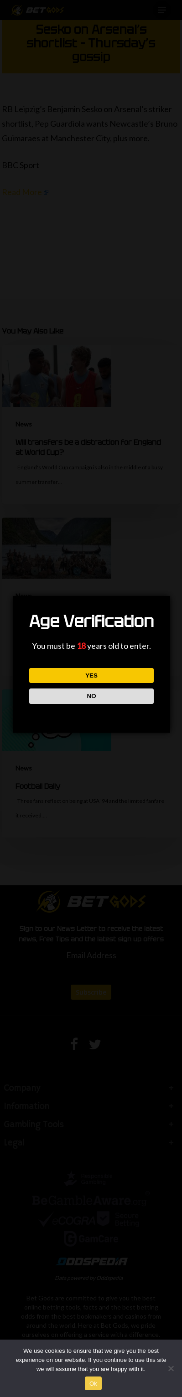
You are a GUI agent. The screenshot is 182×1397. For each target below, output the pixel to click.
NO (91, 696)
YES (91, 675)
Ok (93, 1383)
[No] (170, 1368)
